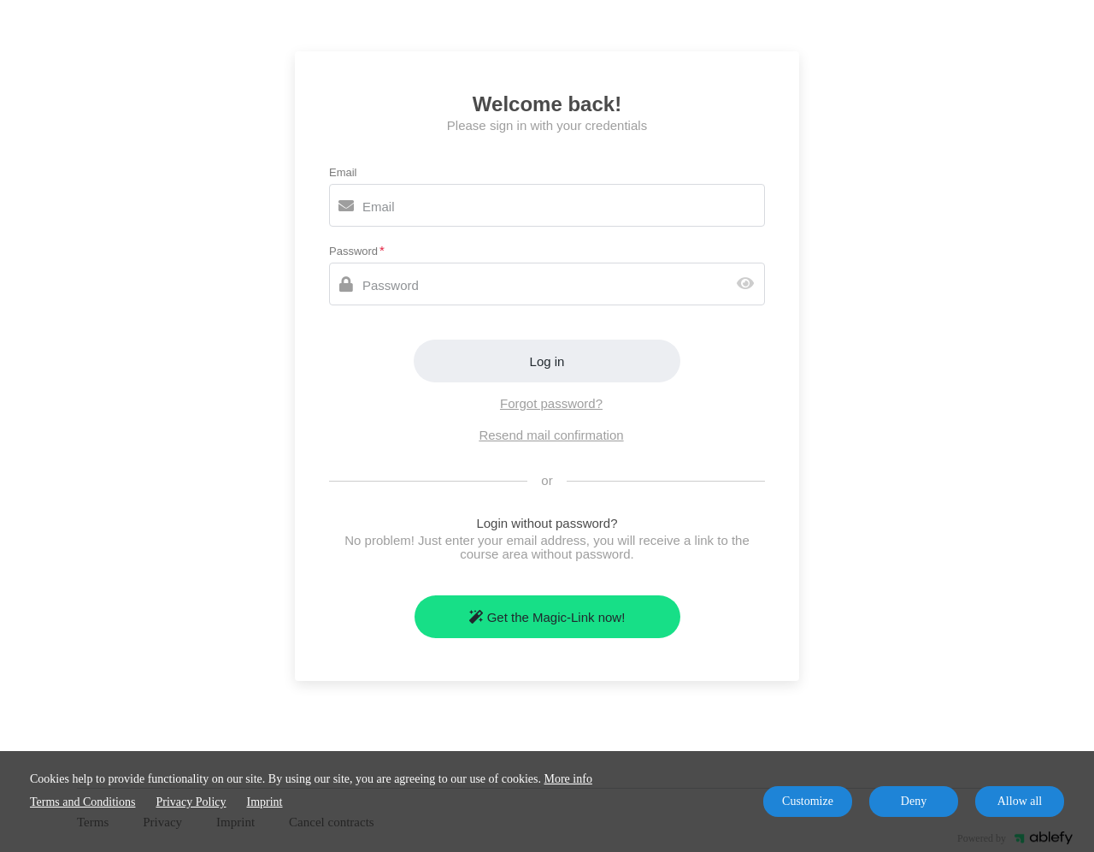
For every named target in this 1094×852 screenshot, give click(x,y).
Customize (807, 801)
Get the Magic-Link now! (547, 617)
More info (568, 778)
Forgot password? (551, 403)
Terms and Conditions (82, 802)
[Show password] (749, 284)
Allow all (1020, 801)
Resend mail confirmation (551, 435)
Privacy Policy (191, 802)
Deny (913, 801)
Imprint (265, 802)
